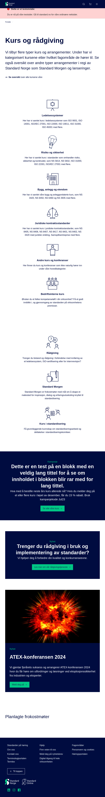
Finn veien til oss (48, 749)
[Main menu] (97, 4)
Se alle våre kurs (52, 511)
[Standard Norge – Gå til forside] (10, 4)
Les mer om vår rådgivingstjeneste (52, 570)
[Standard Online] (29, 782)
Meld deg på (19, 687)
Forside (8, 25)
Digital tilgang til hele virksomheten (50, 760)
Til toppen (16, 771)
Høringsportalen (80, 754)
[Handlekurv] (90, 4)
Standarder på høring (17, 745)
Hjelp (42, 745)
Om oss (11, 749)
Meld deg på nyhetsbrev (51, 754)
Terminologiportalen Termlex (16, 760)
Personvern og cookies (83, 749)
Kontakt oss (13, 754)
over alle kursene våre (25, 80)
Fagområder (78, 745)
